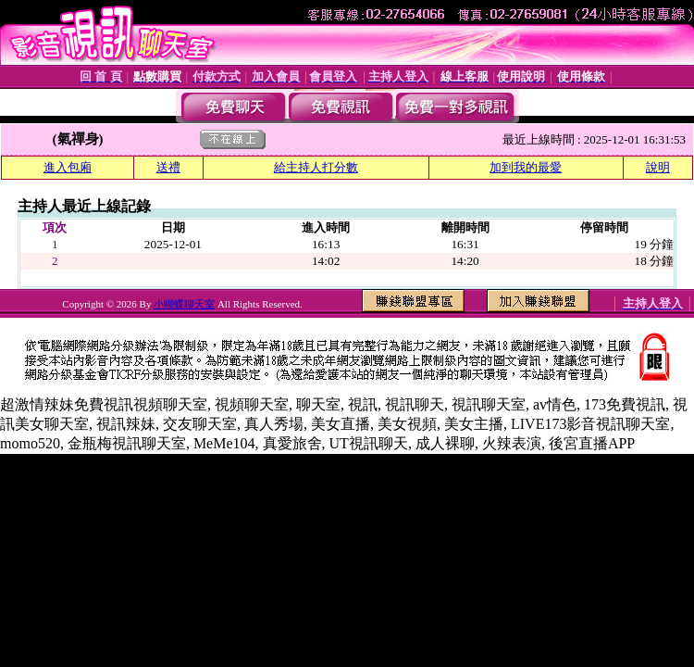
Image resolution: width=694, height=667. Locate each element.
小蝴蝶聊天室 (184, 303)
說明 (658, 167)
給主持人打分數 (316, 167)
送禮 (168, 167)
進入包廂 (67, 167)
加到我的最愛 (526, 167)
